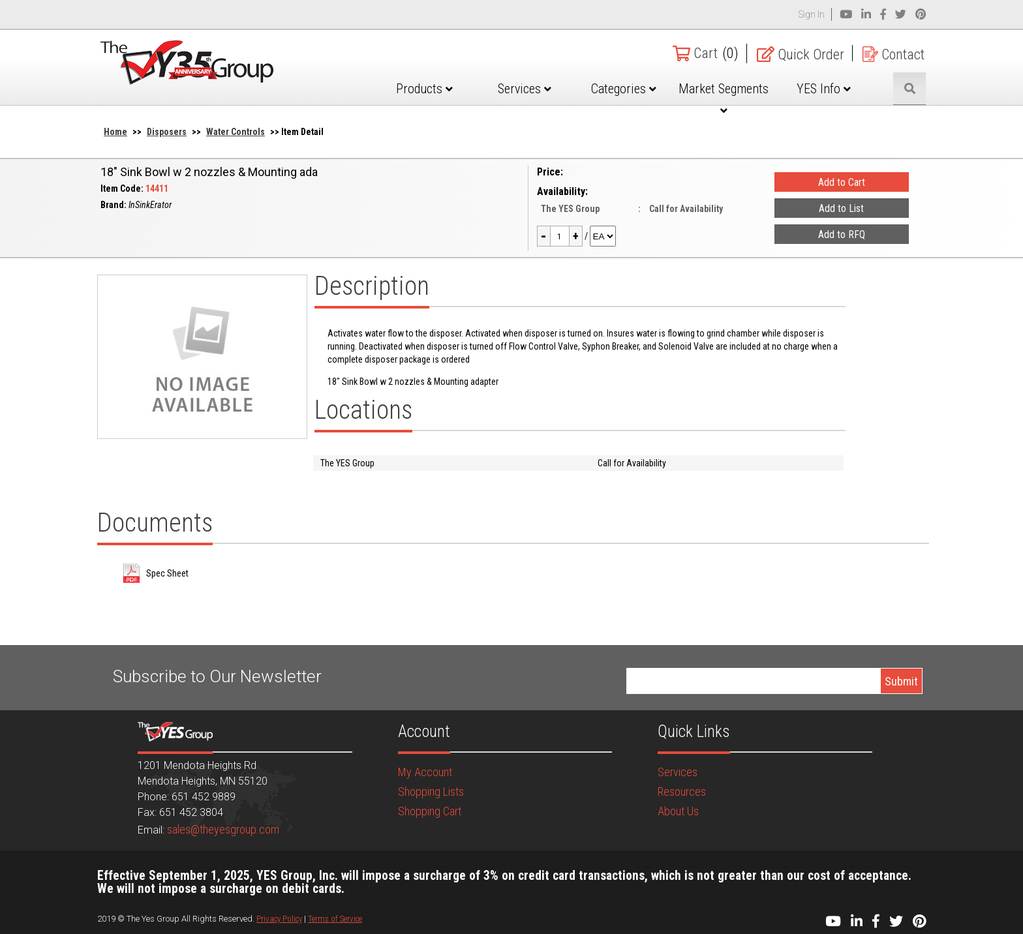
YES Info (824, 89)
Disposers (167, 132)
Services (524, 89)
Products (424, 89)
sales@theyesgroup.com (223, 829)
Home (115, 132)
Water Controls (235, 132)
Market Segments (724, 98)
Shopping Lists (431, 791)
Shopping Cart (429, 811)
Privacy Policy (279, 919)
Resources (682, 791)
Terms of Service (335, 919)
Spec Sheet (167, 573)
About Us (678, 811)
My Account (425, 772)
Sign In (812, 14)
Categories (623, 89)
